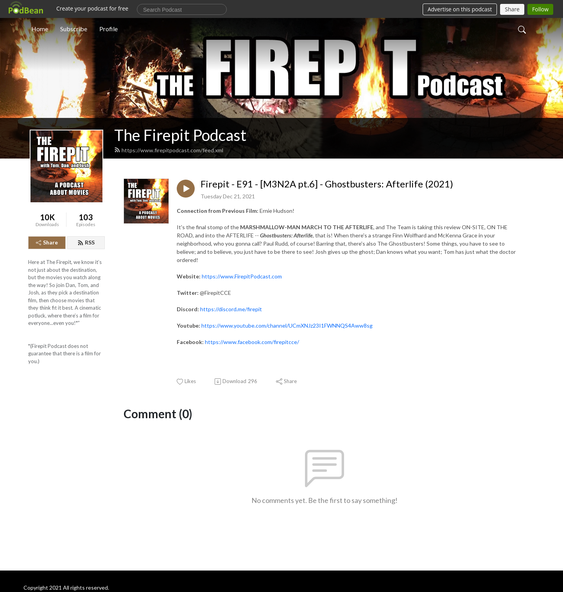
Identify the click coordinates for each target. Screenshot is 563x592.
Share (47, 242)
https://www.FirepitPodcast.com (242, 276)
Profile (108, 28)
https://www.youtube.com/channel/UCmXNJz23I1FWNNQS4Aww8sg (287, 325)
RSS (86, 242)
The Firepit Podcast (180, 135)
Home (39, 28)
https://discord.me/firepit (231, 309)
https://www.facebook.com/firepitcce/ (252, 342)
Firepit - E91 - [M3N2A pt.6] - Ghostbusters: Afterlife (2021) (327, 183)
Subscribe (73, 28)
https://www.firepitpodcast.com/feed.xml (168, 150)
